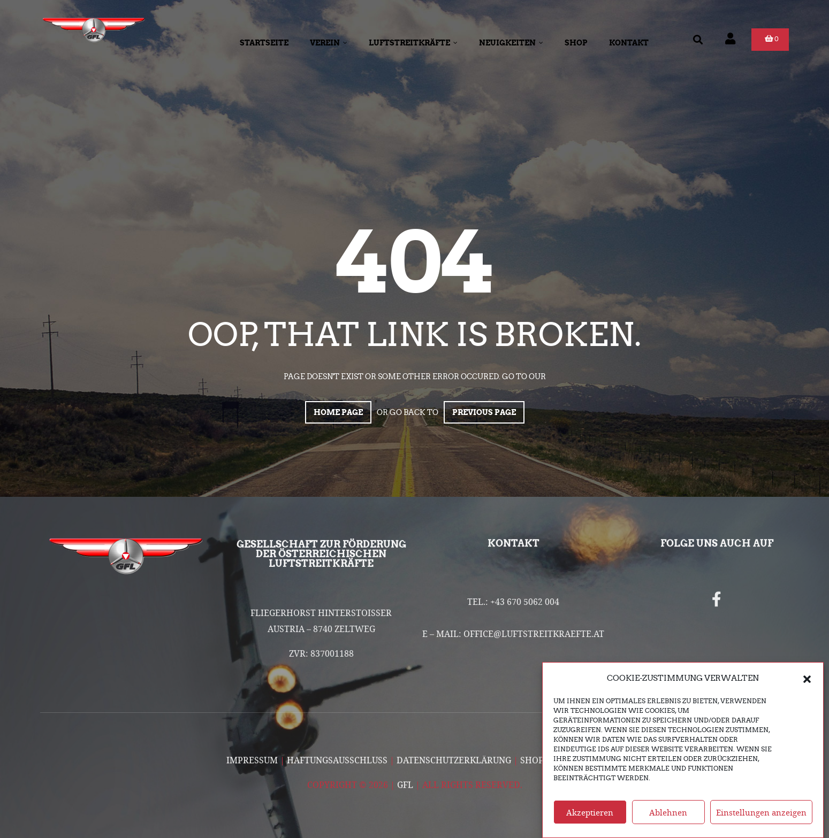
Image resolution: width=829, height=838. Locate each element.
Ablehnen (668, 822)
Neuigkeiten (511, 43)
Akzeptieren (589, 822)
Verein (328, 43)
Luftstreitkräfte (413, 43)
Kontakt (629, 43)
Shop (576, 43)
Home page (338, 412)
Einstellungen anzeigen (761, 822)
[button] (807, 688)
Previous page (484, 412)
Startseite (264, 43)
